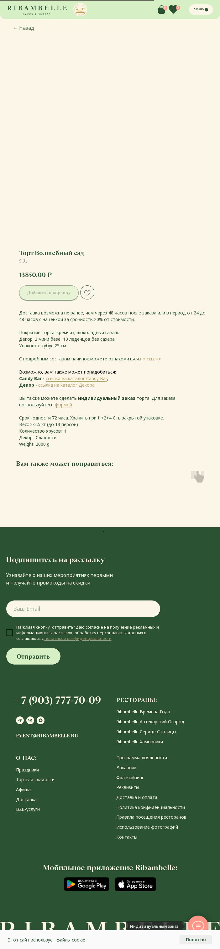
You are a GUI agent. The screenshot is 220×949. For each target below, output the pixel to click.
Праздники (27, 770)
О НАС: (26, 758)
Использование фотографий (147, 827)
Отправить (33, 656)
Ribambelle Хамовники (139, 742)
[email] (83, 608)
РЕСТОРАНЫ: (136, 700)
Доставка (26, 799)
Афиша (23, 789)
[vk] (30, 720)
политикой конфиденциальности (78, 638)
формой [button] (63, 405)
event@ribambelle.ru (47, 735)
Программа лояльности (141, 758)
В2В (20, 809)
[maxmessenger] (41, 720)
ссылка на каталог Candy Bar (76, 378)
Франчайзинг (130, 778)
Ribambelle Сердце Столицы (146, 732)
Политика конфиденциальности (150, 807)
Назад (23, 27)
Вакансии (126, 768)
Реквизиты (127, 787)
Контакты (126, 837)
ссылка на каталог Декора (66, 385)
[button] (80, 10)
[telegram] (20, 720)
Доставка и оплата (136, 797)
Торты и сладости (35, 779)
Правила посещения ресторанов (151, 817)
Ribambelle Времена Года (143, 712)
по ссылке (150, 359)
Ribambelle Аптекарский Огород (150, 722)
